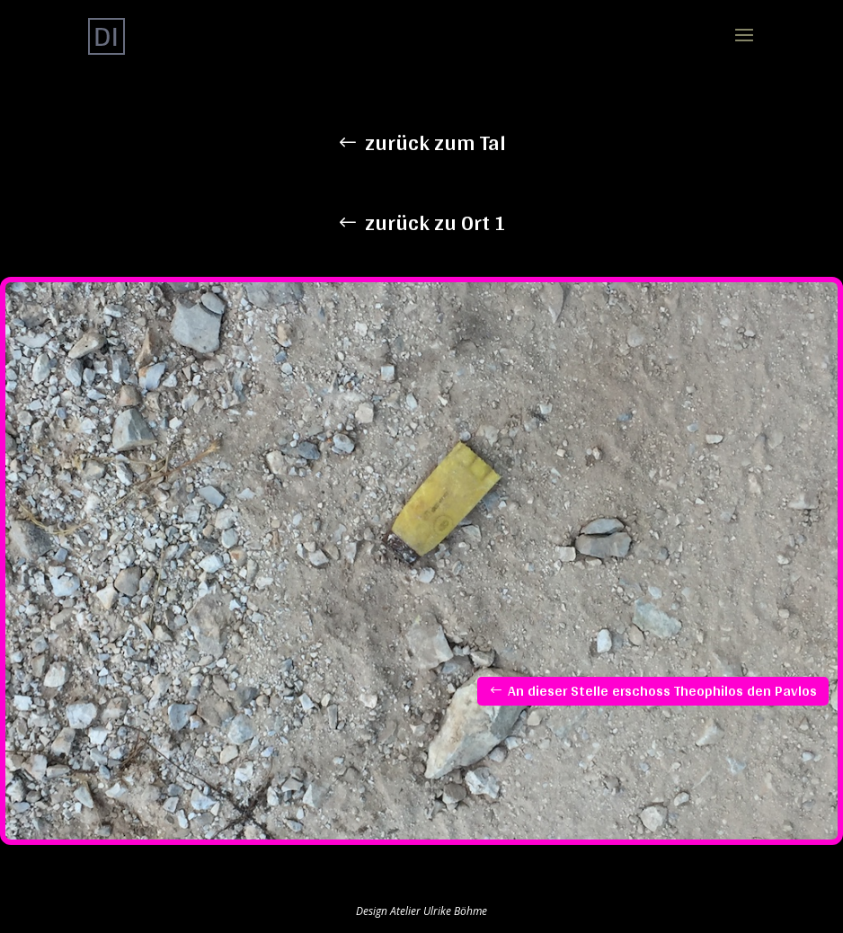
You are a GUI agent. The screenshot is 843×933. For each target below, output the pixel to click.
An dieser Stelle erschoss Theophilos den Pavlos (662, 691)
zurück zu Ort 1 (435, 222)
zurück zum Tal (435, 142)
